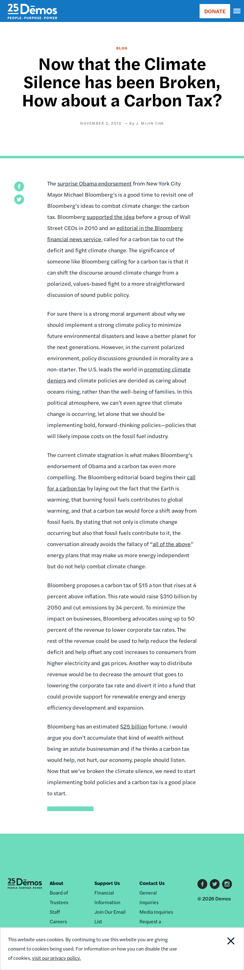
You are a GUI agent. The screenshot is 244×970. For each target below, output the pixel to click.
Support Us (107, 883)
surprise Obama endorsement (94, 183)
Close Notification (220, 949)
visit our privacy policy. (56, 957)
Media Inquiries (156, 911)
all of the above (172, 544)
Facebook (202, 884)
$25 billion (133, 726)
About (56, 883)
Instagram (227, 884)
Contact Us (152, 883)
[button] (19, 186)
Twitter (215, 884)
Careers (58, 921)
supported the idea (110, 216)
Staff (55, 911)
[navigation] (237, 11)
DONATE (214, 11)
